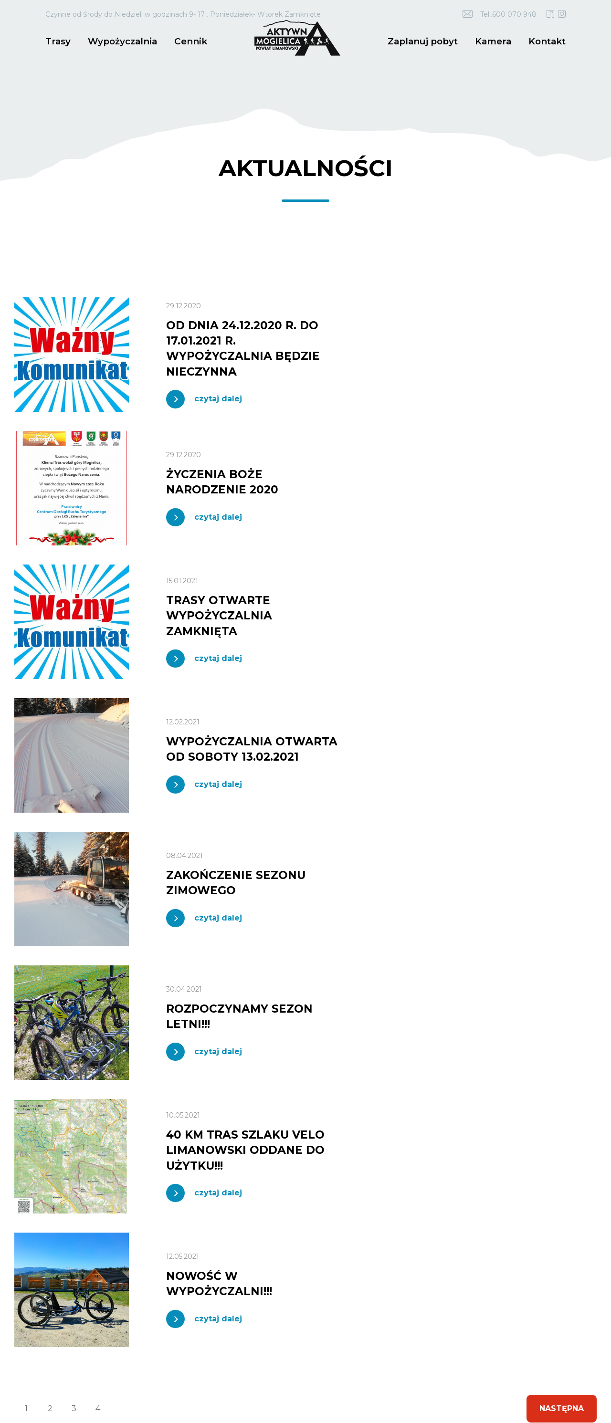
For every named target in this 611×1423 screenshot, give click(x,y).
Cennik (185, 41)
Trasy (57, 41)
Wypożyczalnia (119, 41)
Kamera (495, 41)
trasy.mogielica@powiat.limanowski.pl (92, 1158)
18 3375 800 (98, 1141)
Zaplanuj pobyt (428, 41)
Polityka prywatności (255, 1375)
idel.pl (66, 1381)
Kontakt (548, 41)
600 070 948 (52, 1141)
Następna (560, 874)
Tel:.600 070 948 (508, 14)
